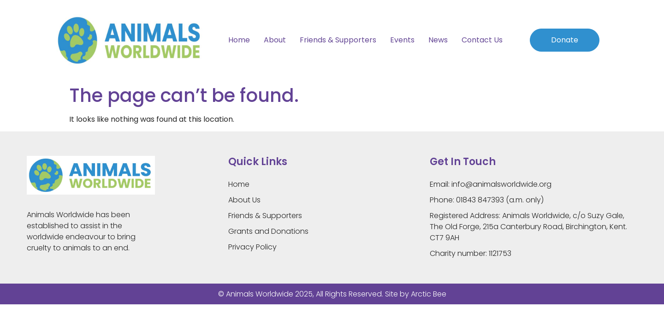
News (438, 40)
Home (239, 40)
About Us (244, 200)
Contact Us (482, 40)
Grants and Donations (268, 231)
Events (402, 40)
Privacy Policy (252, 247)
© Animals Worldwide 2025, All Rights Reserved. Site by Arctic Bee (332, 294)
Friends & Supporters (338, 40)
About (275, 40)
